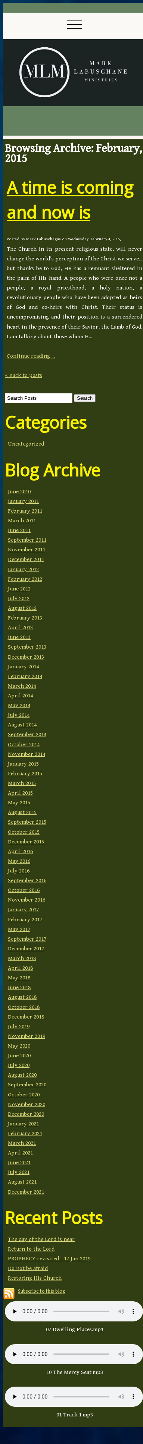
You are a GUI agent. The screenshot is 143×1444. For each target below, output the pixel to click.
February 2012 (25, 579)
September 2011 (27, 540)
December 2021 (26, 1192)
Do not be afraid (28, 1268)
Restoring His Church (35, 1278)
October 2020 (24, 1095)
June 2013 (19, 637)
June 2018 (19, 987)
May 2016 (19, 861)
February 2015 (25, 773)
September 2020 (27, 1085)
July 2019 (18, 1026)
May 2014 (19, 705)
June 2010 (19, 491)
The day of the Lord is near (41, 1239)
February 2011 (25, 511)
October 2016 (24, 890)
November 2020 (26, 1104)
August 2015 (22, 812)
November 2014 (26, 754)
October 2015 (24, 832)
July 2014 (18, 715)
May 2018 (19, 978)
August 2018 (22, 997)
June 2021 (19, 1162)
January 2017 (23, 909)
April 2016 (20, 851)
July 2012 (18, 598)
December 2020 (26, 1114)
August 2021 (22, 1182)
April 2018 (20, 968)
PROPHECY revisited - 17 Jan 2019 (49, 1258)
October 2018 (24, 1007)
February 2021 (25, 1133)
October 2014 (24, 744)
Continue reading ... (31, 356)
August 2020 (22, 1075)
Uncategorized (26, 444)
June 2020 (19, 1055)
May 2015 (19, 802)
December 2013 (26, 657)
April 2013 (20, 627)
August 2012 (22, 608)
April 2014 (20, 696)
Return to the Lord (31, 1249)
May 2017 (19, 929)
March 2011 (22, 520)
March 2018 (22, 958)
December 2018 (26, 1017)
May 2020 (19, 1046)
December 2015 (26, 842)
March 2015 (22, 783)
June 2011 (19, 530)
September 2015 (27, 822)
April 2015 (20, 793)
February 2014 (25, 676)
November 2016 (26, 900)
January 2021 (23, 1124)
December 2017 (26, 949)
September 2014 (27, 734)
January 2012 (23, 569)
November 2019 (26, 1036)
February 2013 (25, 618)
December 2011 (26, 559)
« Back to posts (23, 375)
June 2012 (19, 589)
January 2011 (23, 501)
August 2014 (22, 725)
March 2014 (22, 686)
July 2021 (18, 1172)
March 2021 (22, 1143)
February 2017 (25, 919)
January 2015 (23, 764)
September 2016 (27, 880)
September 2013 (27, 647)
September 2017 (27, 939)
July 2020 (18, 1065)
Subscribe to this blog (41, 1291)
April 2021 (20, 1153)
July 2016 (18, 871)
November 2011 (26, 550)
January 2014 (23, 667)
